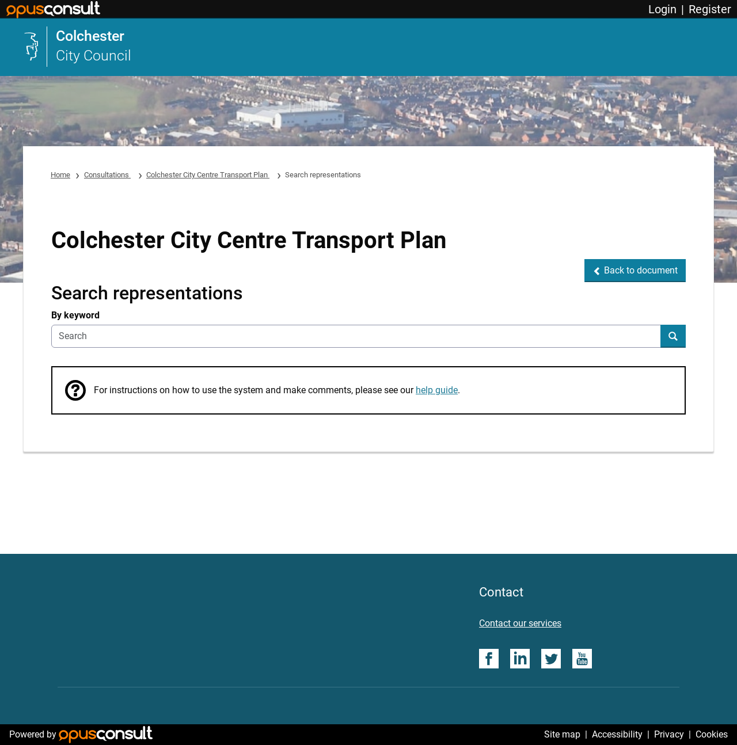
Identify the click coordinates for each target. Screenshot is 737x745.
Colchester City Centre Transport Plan (207, 174)
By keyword (75, 315)
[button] (635, 270)
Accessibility (617, 734)
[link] (77, 46)
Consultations (107, 174)
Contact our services (520, 623)
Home (60, 174)
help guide (437, 390)
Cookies (712, 734)
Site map (562, 734)
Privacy (669, 734)
